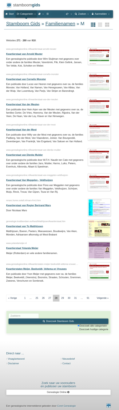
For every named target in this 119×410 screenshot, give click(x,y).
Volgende (102, 298)
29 (62, 298)
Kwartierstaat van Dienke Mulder (24, 155)
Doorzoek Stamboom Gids (58, 321)
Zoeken (81, 13)
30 (69, 298)
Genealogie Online (58, 392)
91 (88, 298)
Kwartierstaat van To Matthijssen (24, 226)
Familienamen (60, 23)
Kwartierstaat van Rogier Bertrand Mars (28, 205)
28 (56, 298)
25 (37, 298)
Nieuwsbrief (68, 359)
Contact (66, 363)
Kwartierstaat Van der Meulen (22, 104)
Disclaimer (13, 363)
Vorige (13, 298)
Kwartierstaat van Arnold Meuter (24, 54)
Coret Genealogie (66, 406)
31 (75, 298)
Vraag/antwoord (16, 359)
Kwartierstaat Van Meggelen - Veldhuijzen (29, 180)
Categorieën (26, 13)
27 (49, 298)
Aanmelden (100, 13)
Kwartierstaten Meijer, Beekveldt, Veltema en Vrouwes (36, 269)
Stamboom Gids (23, 23)
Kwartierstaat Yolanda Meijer (22, 248)
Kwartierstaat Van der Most (21, 129)
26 (43, 298)
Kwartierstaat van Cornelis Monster (26, 79)
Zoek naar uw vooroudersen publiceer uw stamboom (58, 384)
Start (9, 14)
